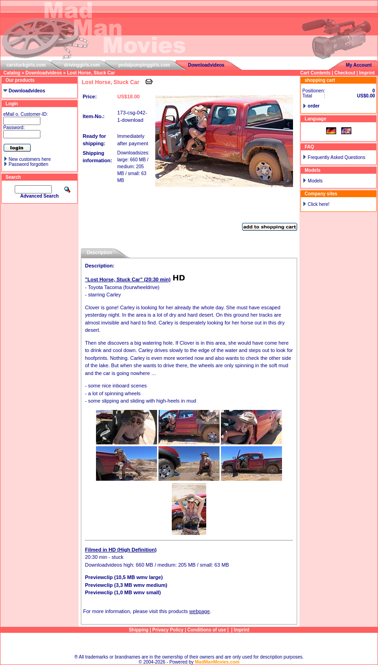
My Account (359, 65)
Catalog (12, 72)
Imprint (367, 72)
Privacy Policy (168, 629)
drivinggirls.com (82, 65)
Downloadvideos (206, 65)
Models (315, 180)
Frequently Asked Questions (336, 157)
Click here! (318, 204)
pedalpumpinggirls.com (144, 65)
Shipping (138, 629)
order (314, 105)
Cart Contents (315, 72)
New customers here (30, 159)
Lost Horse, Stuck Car (91, 72)
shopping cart (320, 80)
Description (99, 252)
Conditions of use (206, 629)
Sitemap (189, 643)
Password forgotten (28, 164)
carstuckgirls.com (26, 65)
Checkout (344, 72)
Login (12, 103)
